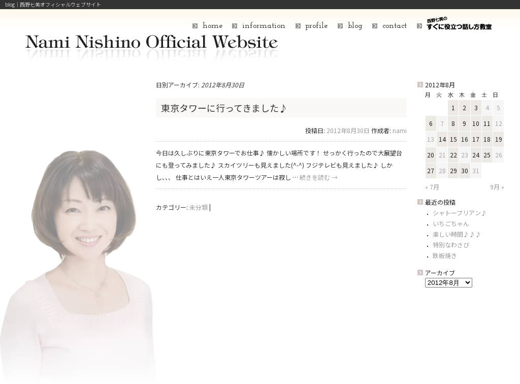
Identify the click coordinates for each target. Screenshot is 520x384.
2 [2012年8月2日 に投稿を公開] (464, 107)
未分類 (198, 207)
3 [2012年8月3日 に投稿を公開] (476, 107)
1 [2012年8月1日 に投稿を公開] (453, 107)
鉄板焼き (445, 255)
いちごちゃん (451, 223)
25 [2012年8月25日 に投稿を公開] (487, 154)
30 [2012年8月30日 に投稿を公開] (464, 170)
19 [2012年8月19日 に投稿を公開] (498, 139)
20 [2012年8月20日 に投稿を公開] (430, 154)
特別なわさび (451, 244)
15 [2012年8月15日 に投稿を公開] (453, 139)
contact (394, 26)
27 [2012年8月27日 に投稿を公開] (430, 170)
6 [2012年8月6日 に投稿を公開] (431, 123)
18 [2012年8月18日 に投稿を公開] (487, 139)
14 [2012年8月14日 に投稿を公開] (442, 139)
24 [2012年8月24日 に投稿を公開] (475, 154)
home (212, 26)
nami (400, 130)
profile (316, 26)
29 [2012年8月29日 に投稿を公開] (453, 170)
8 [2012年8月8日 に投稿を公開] (453, 123)
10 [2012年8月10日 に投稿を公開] (475, 123)
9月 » (497, 186)
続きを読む (319, 177)
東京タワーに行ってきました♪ (224, 107)
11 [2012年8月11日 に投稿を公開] (487, 123)
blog (355, 26)
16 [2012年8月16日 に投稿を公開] (464, 139)
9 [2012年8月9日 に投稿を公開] (464, 123)
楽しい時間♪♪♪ (457, 234)
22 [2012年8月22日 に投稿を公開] (453, 154)
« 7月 (432, 186)
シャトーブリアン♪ (460, 212)
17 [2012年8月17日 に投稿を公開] (475, 139)
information (263, 26)
